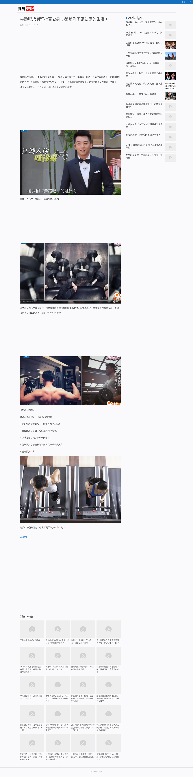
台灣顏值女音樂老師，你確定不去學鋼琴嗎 (83, 662)
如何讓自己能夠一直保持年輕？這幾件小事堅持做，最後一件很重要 (58, 751)
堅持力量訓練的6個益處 (32, 634)
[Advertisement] (70, 53)
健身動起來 (98, 772)
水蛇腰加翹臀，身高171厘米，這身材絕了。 (32, 688)
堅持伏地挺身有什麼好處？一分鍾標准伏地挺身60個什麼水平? (58, 722)
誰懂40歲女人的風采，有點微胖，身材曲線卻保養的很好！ (58, 689)
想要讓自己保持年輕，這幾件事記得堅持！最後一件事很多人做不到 (32, 751)
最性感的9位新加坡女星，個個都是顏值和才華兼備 (58, 632)
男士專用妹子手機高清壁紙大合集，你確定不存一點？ (108, 632)
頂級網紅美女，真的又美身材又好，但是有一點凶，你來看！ (32, 718)
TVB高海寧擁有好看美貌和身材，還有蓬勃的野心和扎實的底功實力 (32, 660)
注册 (189, 2)
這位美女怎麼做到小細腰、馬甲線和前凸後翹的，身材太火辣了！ (108, 689)
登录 (183, 2)
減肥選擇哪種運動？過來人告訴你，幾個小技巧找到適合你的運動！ (108, 722)
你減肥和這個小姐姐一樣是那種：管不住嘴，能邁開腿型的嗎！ (83, 689)
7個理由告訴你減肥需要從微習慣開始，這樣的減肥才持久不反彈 (83, 722)
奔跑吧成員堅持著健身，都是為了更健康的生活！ (64, 19)
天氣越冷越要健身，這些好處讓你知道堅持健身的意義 (83, 750)
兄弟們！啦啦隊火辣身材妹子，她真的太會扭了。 (58, 658)
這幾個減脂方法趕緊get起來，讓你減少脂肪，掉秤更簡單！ (108, 751)
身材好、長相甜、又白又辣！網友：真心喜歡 (83, 632)
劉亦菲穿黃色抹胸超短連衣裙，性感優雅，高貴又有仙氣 (108, 660)
